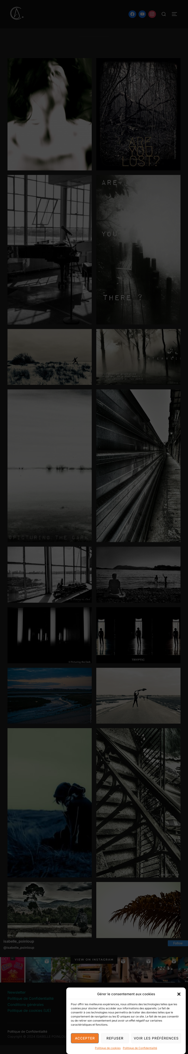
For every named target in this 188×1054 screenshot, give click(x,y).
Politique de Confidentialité (140, 1048)
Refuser (115, 1038)
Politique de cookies (108, 1048)
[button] (179, 994)
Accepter (85, 1038)
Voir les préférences (156, 1038)
